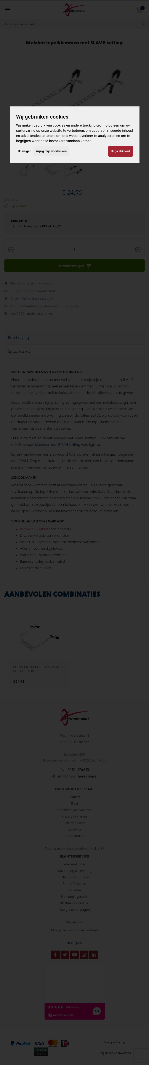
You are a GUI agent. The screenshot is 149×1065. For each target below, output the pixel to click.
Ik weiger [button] (24, 151)
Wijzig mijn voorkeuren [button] (51, 151)
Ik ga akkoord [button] (120, 151)
